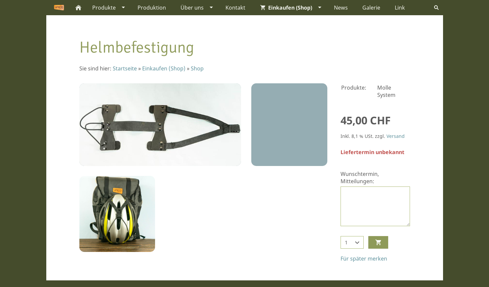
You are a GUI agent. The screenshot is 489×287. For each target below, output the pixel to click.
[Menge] (352, 242)
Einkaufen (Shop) (163, 68)
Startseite (125, 68)
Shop (197, 68)
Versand (396, 136)
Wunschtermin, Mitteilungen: (360, 177)
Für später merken (364, 258)
